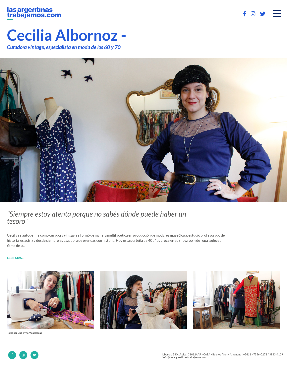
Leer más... (15, 257)
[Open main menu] (277, 14)
